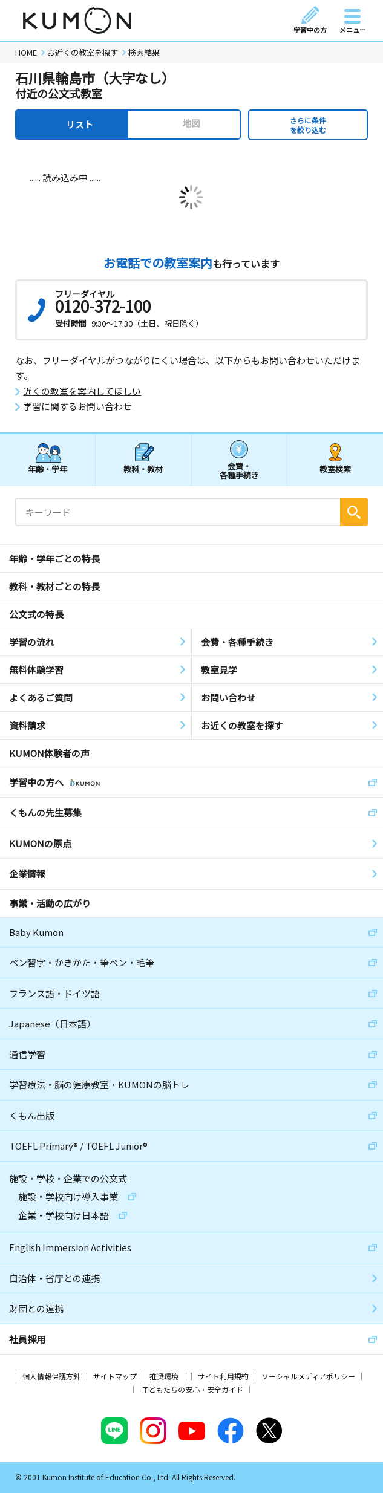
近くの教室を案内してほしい (82, 391)
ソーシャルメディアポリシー (308, 1376)
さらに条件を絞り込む (308, 125)
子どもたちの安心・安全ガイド (192, 1389)
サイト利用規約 (223, 1376)
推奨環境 (163, 1376)
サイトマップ (115, 1376)
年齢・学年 (47, 469)
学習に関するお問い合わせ (77, 406)
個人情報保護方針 (51, 1376)
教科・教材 (143, 469)
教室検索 (335, 469)
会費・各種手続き (239, 470)
